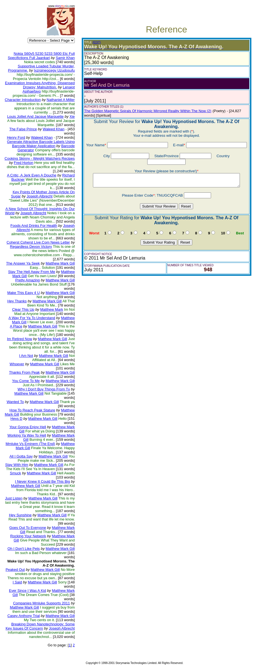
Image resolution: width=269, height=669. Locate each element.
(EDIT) (97, 42)
